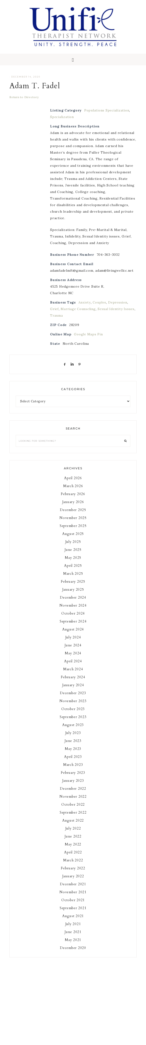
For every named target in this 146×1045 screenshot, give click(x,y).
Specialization (62, 122)
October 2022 (73, 809)
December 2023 (73, 698)
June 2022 (73, 841)
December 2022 (73, 793)
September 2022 (73, 817)
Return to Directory (24, 102)
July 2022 (73, 833)
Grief (54, 314)
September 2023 (73, 721)
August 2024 (73, 634)
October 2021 (73, 905)
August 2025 (73, 538)
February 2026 (73, 499)
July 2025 (73, 546)
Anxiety (84, 307)
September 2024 (73, 626)
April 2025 (73, 570)
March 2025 (73, 578)
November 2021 (73, 897)
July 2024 (73, 642)
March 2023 (73, 769)
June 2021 (73, 936)
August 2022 (73, 825)
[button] (73, 64)
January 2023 (73, 785)
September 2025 (73, 530)
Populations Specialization (107, 115)
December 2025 (73, 514)
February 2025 (73, 586)
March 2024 (73, 674)
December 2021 (73, 889)
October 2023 (73, 713)
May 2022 (73, 849)
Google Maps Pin (88, 339)
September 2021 (73, 913)
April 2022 (73, 857)
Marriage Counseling (79, 314)
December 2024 (73, 602)
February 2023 (73, 777)
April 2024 (73, 666)
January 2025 (73, 594)
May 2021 (73, 944)
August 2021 (73, 921)
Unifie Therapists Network (73, 29)
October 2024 (73, 618)
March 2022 (73, 865)
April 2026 (73, 483)
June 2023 (73, 745)
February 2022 (73, 873)
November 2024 (73, 610)
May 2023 (73, 753)
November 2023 (73, 706)
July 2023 (73, 737)
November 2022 (73, 801)
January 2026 (73, 506)
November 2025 (73, 522)
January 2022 (73, 881)
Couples (100, 307)
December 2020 (73, 952)
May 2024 (73, 658)
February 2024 (73, 682)
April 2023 (73, 761)
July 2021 (73, 928)
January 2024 (73, 690)
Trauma (69, 320)
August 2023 (73, 729)
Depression (119, 307)
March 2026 (73, 491)
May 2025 (73, 562)
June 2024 (73, 650)
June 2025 (73, 554)
